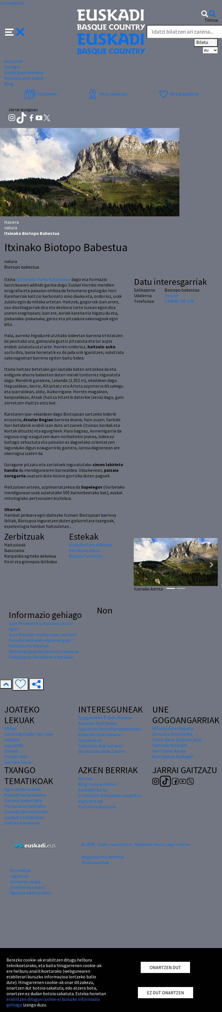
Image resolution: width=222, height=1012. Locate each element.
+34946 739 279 (179, 301)
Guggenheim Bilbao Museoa (105, 717)
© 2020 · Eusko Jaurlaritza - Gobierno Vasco (123, 844)
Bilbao (10, 728)
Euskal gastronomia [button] (23, 72)
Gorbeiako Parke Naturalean (43, 279)
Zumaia (11, 751)
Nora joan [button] (13, 61)
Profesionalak (95, 862)
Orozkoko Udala (84, 550)
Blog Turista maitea (97, 784)
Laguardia (13, 745)
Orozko (172, 295)
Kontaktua (20, 870)
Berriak (85, 778)
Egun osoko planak (22, 789)
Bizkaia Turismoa (85, 556)
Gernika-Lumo (18, 762)
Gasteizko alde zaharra (100, 745)
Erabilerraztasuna (27, 887)
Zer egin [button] (12, 67)
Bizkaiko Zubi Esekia (97, 723)
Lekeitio (12, 739)
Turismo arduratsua (97, 806)
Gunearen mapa (25, 881)
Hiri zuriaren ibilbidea (24, 806)
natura (10, 227)
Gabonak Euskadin (169, 745)
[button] (14, 31)
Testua (211, 20)
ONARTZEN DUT (165, 967)
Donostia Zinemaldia (172, 734)
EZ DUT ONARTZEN (165, 992)
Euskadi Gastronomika (25, 811)
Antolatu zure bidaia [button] (23, 78)
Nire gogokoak (178, 94)
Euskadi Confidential (24, 817)
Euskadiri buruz (92, 790)
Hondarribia (15, 756)
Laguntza (19, 876)
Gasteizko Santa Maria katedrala (109, 729)
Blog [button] (8, 83)
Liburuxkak (40, 94)
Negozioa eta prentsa (102, 857)
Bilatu (206, 42)
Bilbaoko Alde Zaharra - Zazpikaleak (100, 737)
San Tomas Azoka (169, 751)
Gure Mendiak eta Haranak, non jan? (43, 634)
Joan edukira (12, 3)
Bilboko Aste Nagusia (172, 728)
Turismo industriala (23, 800)
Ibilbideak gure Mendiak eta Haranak (43, 651)
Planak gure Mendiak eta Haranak (41, 657)
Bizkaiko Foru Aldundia (90, 545)
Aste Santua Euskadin (172, 756)
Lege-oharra (177, 844)
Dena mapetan (107, 94)
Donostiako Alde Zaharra (102, 751)
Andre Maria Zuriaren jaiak (177, 739)
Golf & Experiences (22, 823)
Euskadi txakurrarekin (25, 795)
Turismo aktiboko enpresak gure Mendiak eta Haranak (40, 643)
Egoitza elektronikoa (30, 893)
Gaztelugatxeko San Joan (28, 734)
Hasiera (11, 222)
